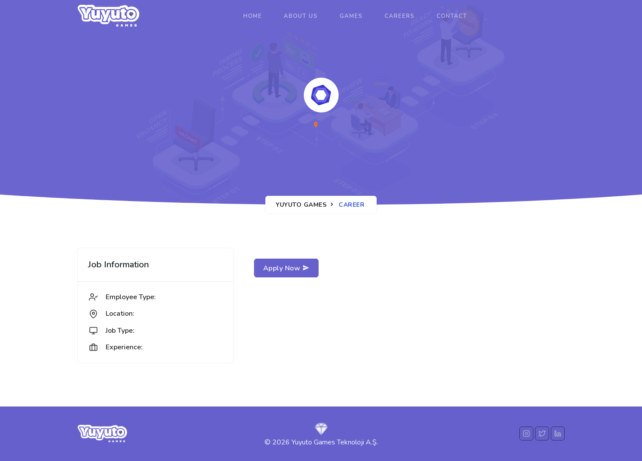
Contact (451, 16)
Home (252, 16)
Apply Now (286, 268)
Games (351, 16)
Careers (400, 16)
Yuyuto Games (301, 205)
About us (301, 16)
